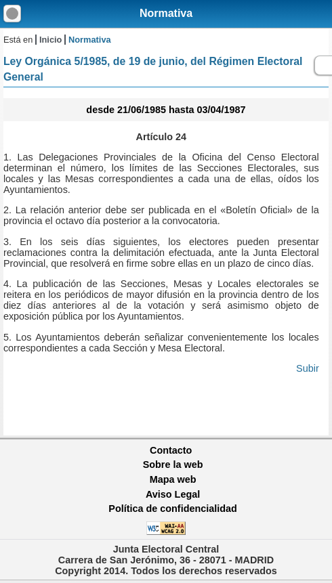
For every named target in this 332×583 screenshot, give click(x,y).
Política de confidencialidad (172, 508)
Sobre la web (173, 464)
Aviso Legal (173, 494)
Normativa (166, 13)
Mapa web (173, 479)
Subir (307, 368)
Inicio (50, 40)
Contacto (171, 450)
